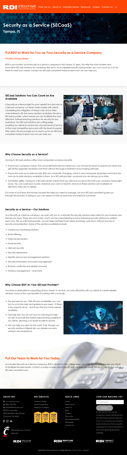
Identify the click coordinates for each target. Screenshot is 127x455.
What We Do (44, 7)
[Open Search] (116, 7)
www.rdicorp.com (11, 401)
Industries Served (71, 7)
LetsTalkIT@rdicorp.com (13, 407)
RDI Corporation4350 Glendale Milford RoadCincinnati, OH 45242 (13, 413)
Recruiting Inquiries (72, 419)
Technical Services (41, 404)
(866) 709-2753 (9, 404)
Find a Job (69, 416)
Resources (86, 7)
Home (67, 401)
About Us (56, 7)
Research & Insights (41, 407)
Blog (66, 410)
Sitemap (86, 450)
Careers (96, 7)
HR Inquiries (69, 422)
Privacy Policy (77, 450)
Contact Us (107, 7)
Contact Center (40, 401)
